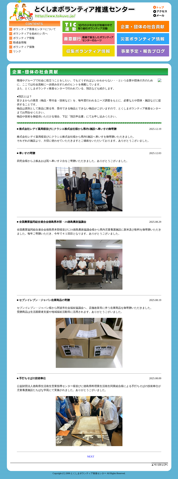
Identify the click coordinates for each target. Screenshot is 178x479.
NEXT (90, 456)
